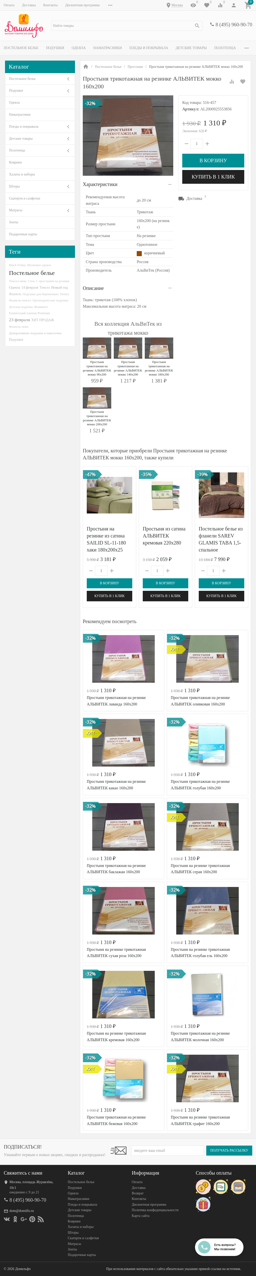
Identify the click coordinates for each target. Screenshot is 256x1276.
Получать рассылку (229, 1150)
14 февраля (30, 287)
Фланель (15, 294)
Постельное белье (21, 48)
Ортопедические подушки (50, 300)
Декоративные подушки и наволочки (35, 333)
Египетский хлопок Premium (29, 313)
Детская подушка (21, 307)
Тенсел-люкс (18, 281)
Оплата (9, 5)
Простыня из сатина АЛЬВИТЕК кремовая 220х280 (164, 535)
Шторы (14, 186)
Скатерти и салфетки (24, 198)
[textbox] (126, 26)
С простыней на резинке (53, 281)
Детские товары (191, 48)
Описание (93, 288)
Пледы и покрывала (149, 48)
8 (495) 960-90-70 (234, 24)
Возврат (138, 1193)
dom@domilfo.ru (22, 1211)
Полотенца (225, 48)
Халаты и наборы (22, 174)
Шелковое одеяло (39, 265)
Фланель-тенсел (20, 300)
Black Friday (17, 265)
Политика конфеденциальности (155, 1210)
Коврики (15, 162)
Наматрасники (107, 48)
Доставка (29, 5)
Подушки (55, 48)
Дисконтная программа (82, 5)
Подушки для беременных (40, 294)
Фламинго (41, 307)
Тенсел (45, 287)
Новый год (59, 287)
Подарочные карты (23, 234)
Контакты (50, 5)
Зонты (13, 222)
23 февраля (19, 319)
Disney (64, 294)
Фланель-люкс (18, 326)
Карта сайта (141, 1216)
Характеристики (100, 184)
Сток (31, 281)
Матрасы (15, 210)
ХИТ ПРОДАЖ (42, 320)
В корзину (213, 160)
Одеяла (79, 48)
